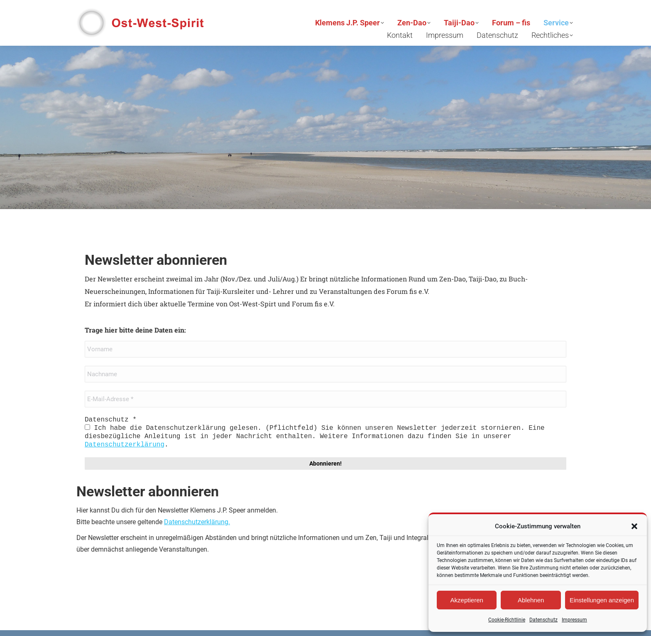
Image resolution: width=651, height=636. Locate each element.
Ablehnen (531, 600)
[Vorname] (325, 349)
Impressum (574, 620)
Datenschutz (543, 620)
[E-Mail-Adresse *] (325, 399)
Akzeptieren (466, 600)
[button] (634, 526)
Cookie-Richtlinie (506, 620)
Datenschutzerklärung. (197, 522)
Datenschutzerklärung (124, 445)
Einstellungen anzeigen (602, 600)
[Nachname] (325, 374)
